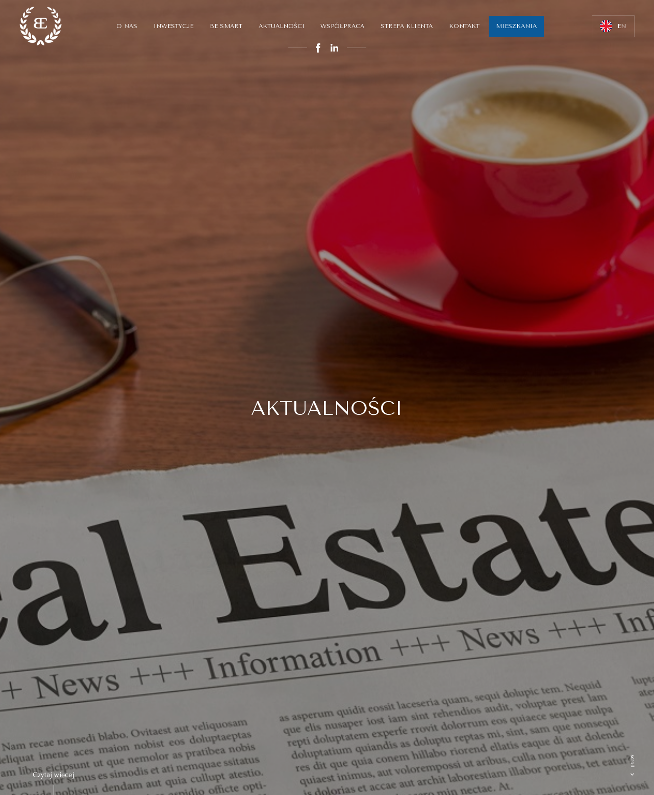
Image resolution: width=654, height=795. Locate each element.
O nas (126, 26)
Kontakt (464, 26)
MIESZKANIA (516, 26)
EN (613, 26)
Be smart (226, 26)
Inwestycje (173, 26)
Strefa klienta (407, 26)
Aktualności (282, 26)
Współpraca (342, 26)
